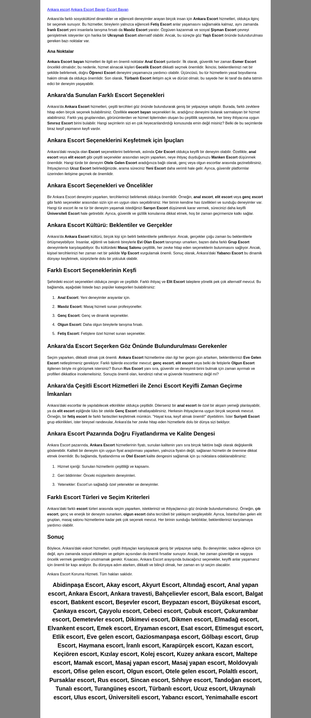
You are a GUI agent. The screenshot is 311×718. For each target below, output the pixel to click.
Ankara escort (58, 10)
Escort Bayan (117, 10)
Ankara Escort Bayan (88, 10)
